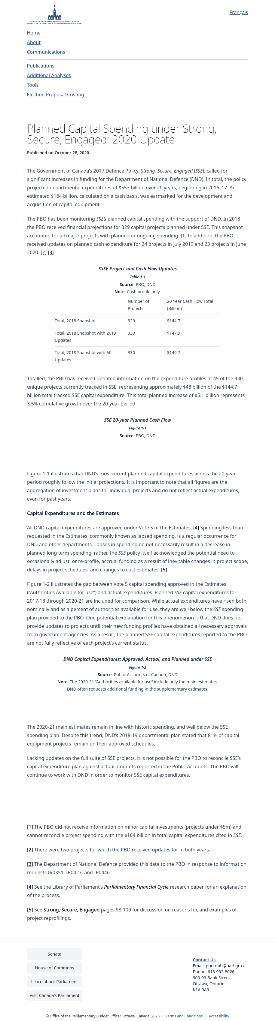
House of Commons (54, 968)
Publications (40, 65)
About (34, 42)
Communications (46, 52)
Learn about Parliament (54, 981)
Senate (54, 954)
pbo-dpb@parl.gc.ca (226, 965)
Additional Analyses (49, 75)
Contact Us (204, 959)
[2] (44, 252)
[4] (196, 527)
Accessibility (219, 1016)
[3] (51, 252)
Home (34, 32)
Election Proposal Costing (55, 94)
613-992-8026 (221, 971)
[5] (164, 569)
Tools (33, 85)
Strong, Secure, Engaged (71, 910)
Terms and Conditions (184, 1016)
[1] (184, 235)
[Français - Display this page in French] (220, 12)
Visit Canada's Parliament (55, 995)
